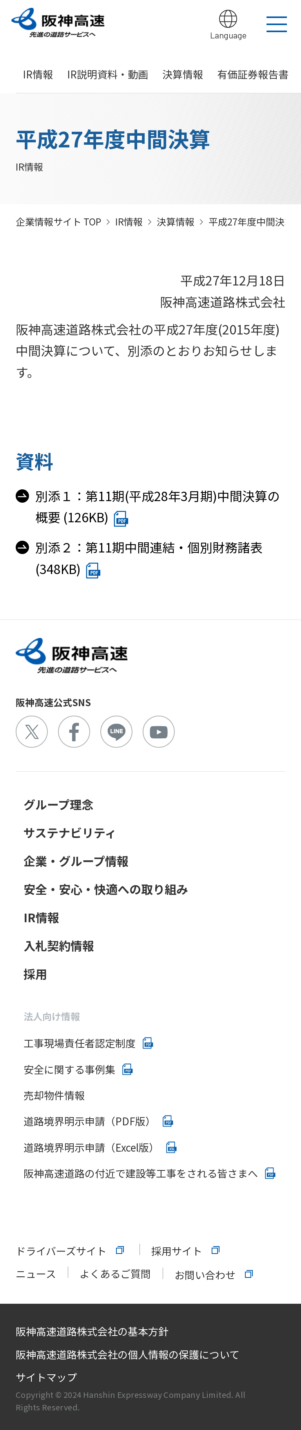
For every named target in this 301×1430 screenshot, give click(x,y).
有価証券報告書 (252, 74)
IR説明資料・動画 (107, 74)
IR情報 (38, 74)
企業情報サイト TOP (58, 221)
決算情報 (182, 74)
